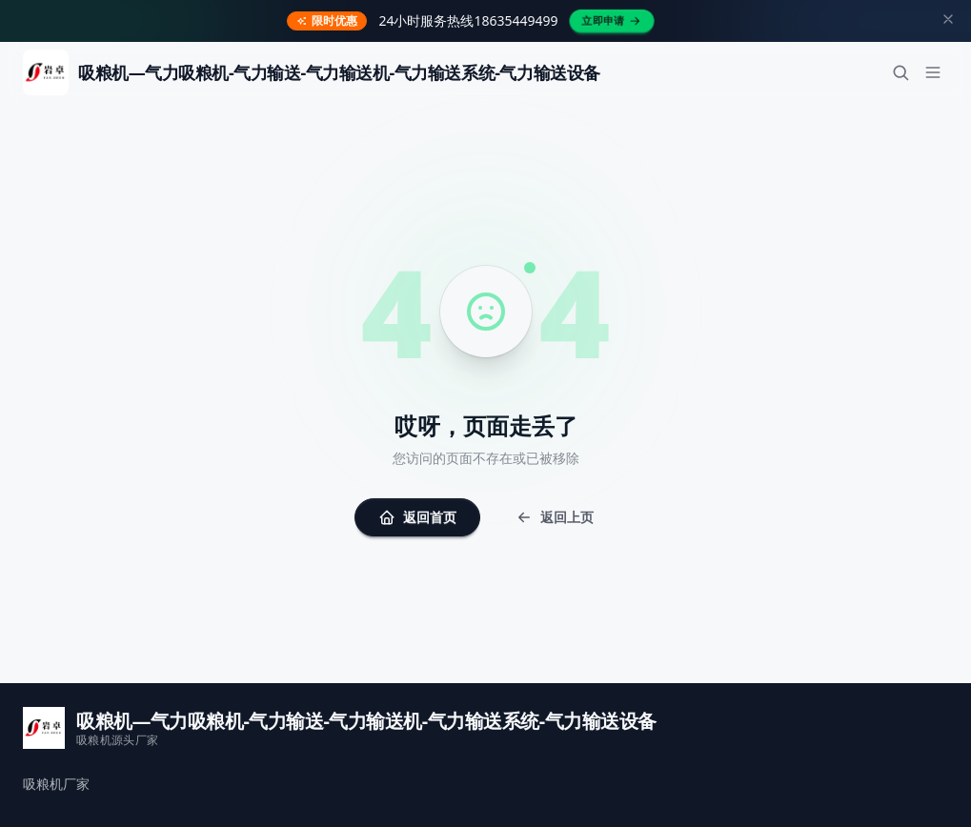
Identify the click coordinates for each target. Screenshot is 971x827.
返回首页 (417, 517)
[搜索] (900, 72)
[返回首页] (311, 72)
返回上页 (555, 517)
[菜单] (933, 72)
